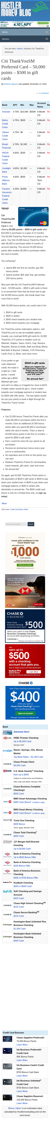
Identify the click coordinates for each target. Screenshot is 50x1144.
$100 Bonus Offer (22, 866)
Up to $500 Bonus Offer (25, 857)
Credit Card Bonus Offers (19, 509)
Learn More (22, 1045)
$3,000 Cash (20, 765)
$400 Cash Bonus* (29, 802)
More (4, 503)
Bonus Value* (15, 1108)
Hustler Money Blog (25, 9)
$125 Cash (19, 907)
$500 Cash (19, 794)
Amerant (6, 112)
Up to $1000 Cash (22, 849)
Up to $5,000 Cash (22, 741)
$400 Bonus (19, 824)
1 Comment (44, 93)
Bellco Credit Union (5, 123)
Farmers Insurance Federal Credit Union (6, 196)
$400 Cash (19, 836)
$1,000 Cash (20, 929)
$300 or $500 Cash (23, 886)
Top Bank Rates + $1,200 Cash (28, 757)
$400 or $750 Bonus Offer (26, 878)
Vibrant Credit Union (5, 135)
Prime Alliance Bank (6, 180)
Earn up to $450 (21, 774)
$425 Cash (19, 898)
